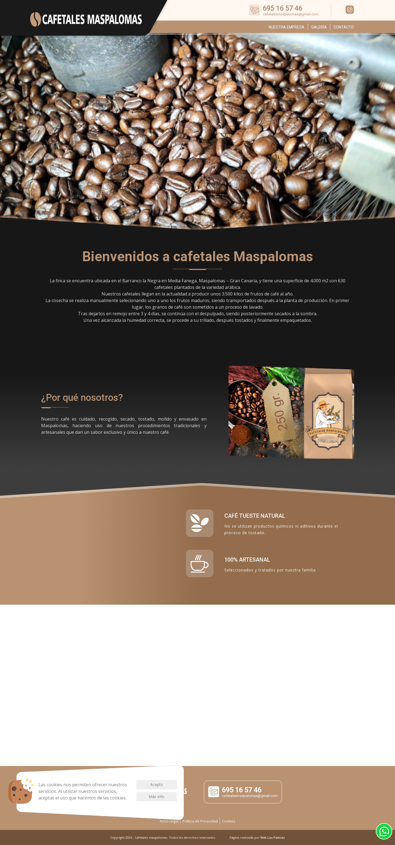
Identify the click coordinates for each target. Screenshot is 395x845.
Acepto (156, 784)
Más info (156, 796)
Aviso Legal (169, 821)
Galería (319, 27)
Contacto (344, 27)
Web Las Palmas (272, 837)
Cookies (228, 821)
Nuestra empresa (286, 27)
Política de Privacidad (200, 821)
